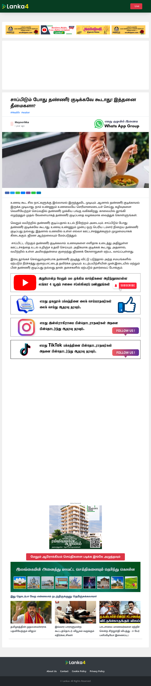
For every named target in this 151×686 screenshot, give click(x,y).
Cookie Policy (79, 671)
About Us (52, 671)
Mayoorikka (22, 124)
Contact (64, 671)
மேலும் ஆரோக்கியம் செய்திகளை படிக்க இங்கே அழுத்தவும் (75, 559)
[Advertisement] (75, 67)
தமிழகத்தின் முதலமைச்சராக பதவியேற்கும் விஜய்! (28, 631)
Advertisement (75, 505)
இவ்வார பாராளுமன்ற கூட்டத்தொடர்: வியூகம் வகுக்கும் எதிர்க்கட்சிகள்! (74, 633)
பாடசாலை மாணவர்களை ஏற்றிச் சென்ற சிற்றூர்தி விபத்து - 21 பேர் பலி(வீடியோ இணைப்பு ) (119, 633)
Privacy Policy (97, 671)
